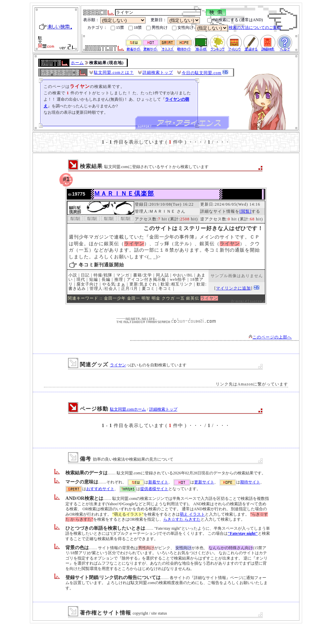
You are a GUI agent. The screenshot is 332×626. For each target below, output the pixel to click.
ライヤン (118, 365)
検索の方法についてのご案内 (255, 27)
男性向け (157, 27)
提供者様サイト (154, 488)
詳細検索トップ (158, 72)
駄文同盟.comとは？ (114, 72)
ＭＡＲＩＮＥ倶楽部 (124, 193)
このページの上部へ (270, 337)
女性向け (182, 27)
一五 (180, 298)
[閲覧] (245, 211)
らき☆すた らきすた (182, 519)
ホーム (77, 62)
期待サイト (250, 482)
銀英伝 (192, 298)
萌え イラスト (192, 514)
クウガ (168, 298)
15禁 (117, 27)
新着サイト (158, 482)
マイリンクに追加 (233, 288)
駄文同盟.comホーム (128, 409)
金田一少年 (115, 298)
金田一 (133, 298)
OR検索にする (222, 19)
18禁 (135, 27)
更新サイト (204, 482)
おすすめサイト (100, 488)
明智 (146, 298)
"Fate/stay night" (243, 533)
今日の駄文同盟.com (202, 72)
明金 (156, 298)
